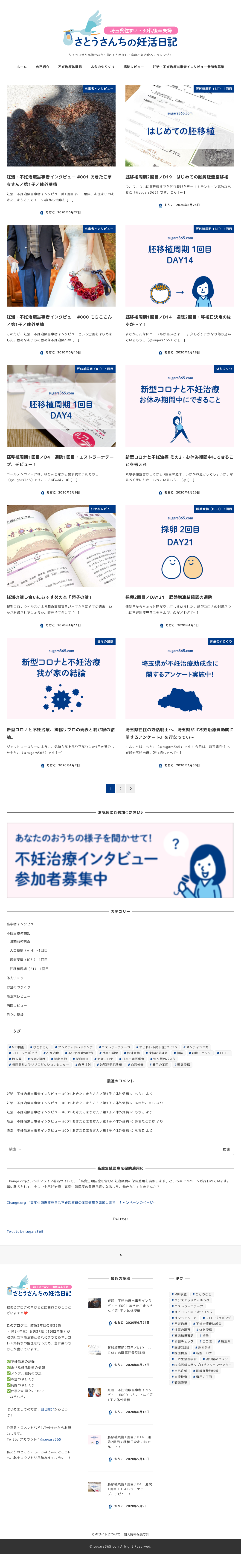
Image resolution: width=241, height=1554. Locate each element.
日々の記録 (15, 1014)
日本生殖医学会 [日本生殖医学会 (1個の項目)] (133, 1059)
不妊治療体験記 (19, 933)
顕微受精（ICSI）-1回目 (29, 959)
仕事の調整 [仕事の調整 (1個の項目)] (110, 1053)
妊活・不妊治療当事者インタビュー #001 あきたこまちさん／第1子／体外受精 (68, 1093)
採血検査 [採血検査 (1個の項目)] (82, 1059)
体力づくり (15, 978)
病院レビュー (17, 1005)
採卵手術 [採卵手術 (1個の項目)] (60, 1059)
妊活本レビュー (19, 996)
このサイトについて (106, 1534)
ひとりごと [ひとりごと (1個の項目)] (41, 1047)
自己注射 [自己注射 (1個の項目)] (84, 1065)
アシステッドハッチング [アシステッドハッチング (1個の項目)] (75, 1047)
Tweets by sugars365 (25, 1231)
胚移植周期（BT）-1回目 (29, 969)
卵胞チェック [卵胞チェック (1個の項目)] (201, 1053)
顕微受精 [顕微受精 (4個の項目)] (183, 1065)
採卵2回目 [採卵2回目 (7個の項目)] (37, 1059)
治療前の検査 (20, 941)
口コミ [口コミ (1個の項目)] (224, 1053)
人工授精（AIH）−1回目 (29, 950)
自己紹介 (47, 1409)
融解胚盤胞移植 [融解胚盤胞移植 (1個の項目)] (111, 1065)
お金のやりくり (19, 987)
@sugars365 (50, 1439)
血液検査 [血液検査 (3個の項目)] (137, 1065)
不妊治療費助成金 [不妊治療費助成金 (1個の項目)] (80, 1053)
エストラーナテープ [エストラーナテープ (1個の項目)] (116, 1047)
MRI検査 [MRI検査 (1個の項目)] (18, 1047)
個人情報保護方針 (136, 1534)
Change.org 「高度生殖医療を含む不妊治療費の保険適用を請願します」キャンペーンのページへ (82, 1202)
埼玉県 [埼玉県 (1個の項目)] (16, 1059)
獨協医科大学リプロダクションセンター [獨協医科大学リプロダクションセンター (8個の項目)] (40, 1065)
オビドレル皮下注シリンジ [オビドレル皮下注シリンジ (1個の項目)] (158, 1047)
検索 (226, 1149)
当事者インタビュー (22, 924)
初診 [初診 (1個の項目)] (180, 1053)
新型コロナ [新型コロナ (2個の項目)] (105, 1059)
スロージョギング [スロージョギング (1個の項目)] (24, 1053)
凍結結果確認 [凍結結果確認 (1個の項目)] (158, 1053)
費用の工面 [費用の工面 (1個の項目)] (160, 1065)
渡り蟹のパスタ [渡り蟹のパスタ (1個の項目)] (164, 1059)
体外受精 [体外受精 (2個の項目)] (133, 1053)
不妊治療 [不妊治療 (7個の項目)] (52, 1053)
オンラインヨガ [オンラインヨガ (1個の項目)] (197, 1047)
